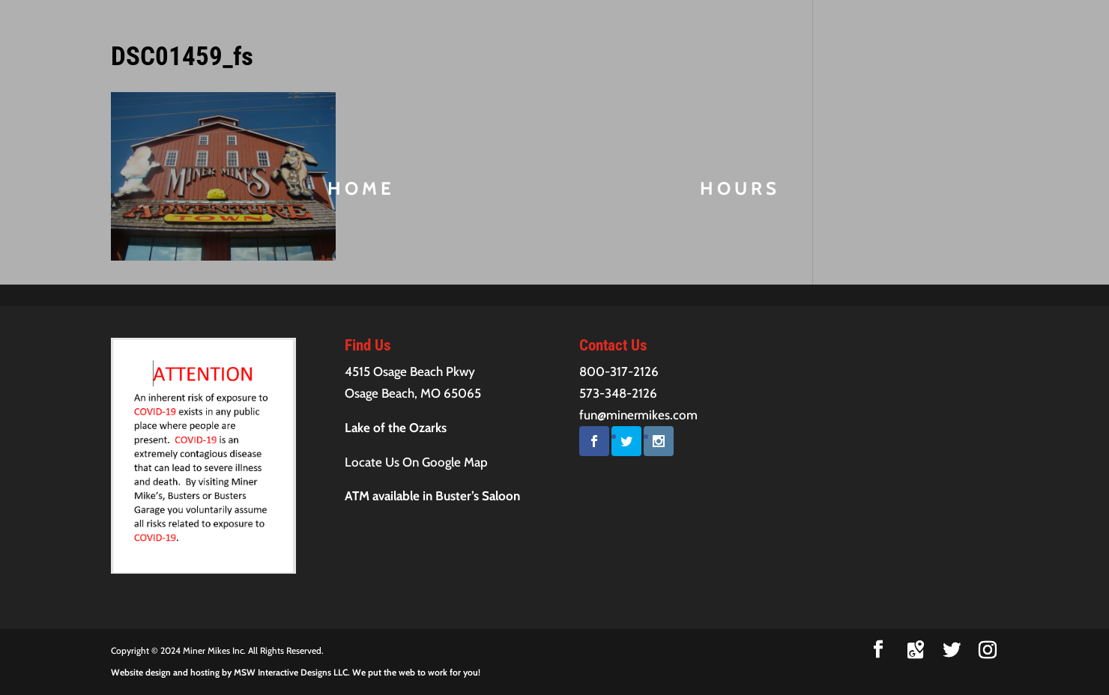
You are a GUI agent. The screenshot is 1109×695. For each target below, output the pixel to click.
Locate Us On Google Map (416, 462)
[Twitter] (952, 650)
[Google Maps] (916, 650)
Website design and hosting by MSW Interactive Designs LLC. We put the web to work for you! (295, 672)
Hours (740, 191)
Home (361, 191)
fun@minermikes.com (638, 414)
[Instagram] (988, 650)
